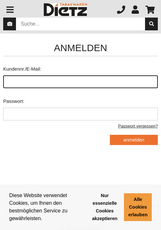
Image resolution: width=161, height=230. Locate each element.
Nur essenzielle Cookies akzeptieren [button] (104, 207)
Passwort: (80, 109)
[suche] (151, 24)
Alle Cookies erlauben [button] (138, 207)
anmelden (133, 139)
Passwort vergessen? (138, 126)
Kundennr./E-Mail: (80, 77)
